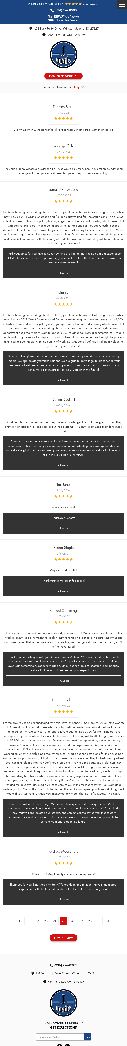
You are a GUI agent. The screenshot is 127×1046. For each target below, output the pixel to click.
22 (37, 921)
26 (72, 921)
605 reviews (91, 3)
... (28, 921)
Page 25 (79, 87)
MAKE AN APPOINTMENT (63, 75)
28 (90, 921)
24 (54, 921)
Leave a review (63, 938)
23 (46, 921)
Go (87, 1037)
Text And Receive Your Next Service (63, 18)
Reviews (62, 87)
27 (81, 921)
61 (107, 921)
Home (46, 87)
